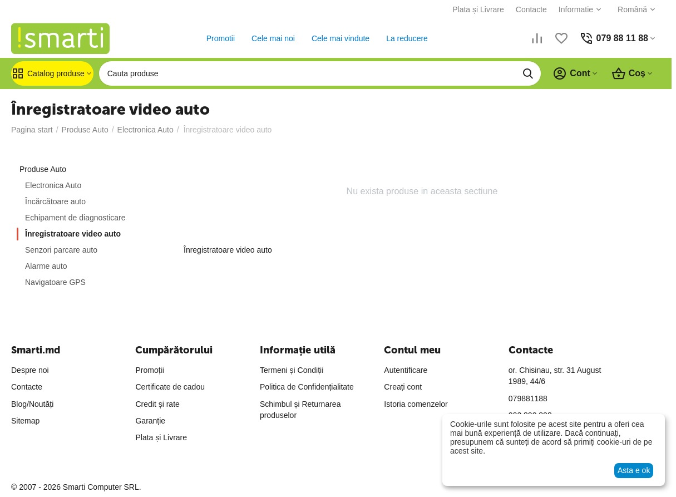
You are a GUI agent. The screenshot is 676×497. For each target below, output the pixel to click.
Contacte (531, 9)
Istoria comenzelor (415, 404)
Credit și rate (157, 404)
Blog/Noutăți (32, 404)
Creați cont (403, 386)
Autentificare (405, 370)
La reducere (407, 38)
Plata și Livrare (478, 9)
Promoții (149, 370)
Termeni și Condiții (291, 370)
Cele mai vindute (340, 38)
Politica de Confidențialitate (307, 386)
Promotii (220, 38)
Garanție (150, 420)
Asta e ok (634, 470)
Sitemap (25, 420)
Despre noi (30, 370)
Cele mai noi (273, 38)
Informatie (576, 9)
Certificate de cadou (170, 386)
